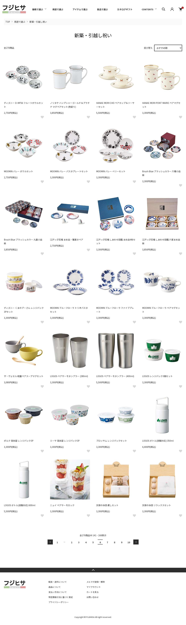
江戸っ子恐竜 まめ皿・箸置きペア (66, 239)
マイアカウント (94, 586)
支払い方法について (57, 592)
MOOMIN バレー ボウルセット (18, 171)
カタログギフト (124, 9)
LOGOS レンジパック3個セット (157, 376)
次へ (136, 542)
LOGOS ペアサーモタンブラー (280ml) (69, 376)
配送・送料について (57, 581)
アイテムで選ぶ (80, 9)
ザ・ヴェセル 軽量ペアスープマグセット (23, 376)
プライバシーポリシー (58, 602)
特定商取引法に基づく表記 (60, 597)
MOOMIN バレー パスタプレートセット (69, 171)
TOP (7, 21)
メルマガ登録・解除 (96, 581)
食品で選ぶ (102, 9)
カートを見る (93, 592)
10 (129, 542)
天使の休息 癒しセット (107, 505)
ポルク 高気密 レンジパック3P (18, 440)
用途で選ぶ (57, 9)
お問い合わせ (93, 597)
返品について (54, 586)
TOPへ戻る (93, 570)
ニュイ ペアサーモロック (62, 505)
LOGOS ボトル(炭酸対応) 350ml (158, 440)
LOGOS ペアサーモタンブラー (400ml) (115, 376)
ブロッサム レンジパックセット (111, 440)
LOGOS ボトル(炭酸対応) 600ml (19, 505)
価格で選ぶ (37, 9)
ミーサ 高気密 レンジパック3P (65, 440)
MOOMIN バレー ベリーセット (110, 171)
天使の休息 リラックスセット (156, 505)
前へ (50, 542)
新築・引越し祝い (38, 21)
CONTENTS (147, 9)
